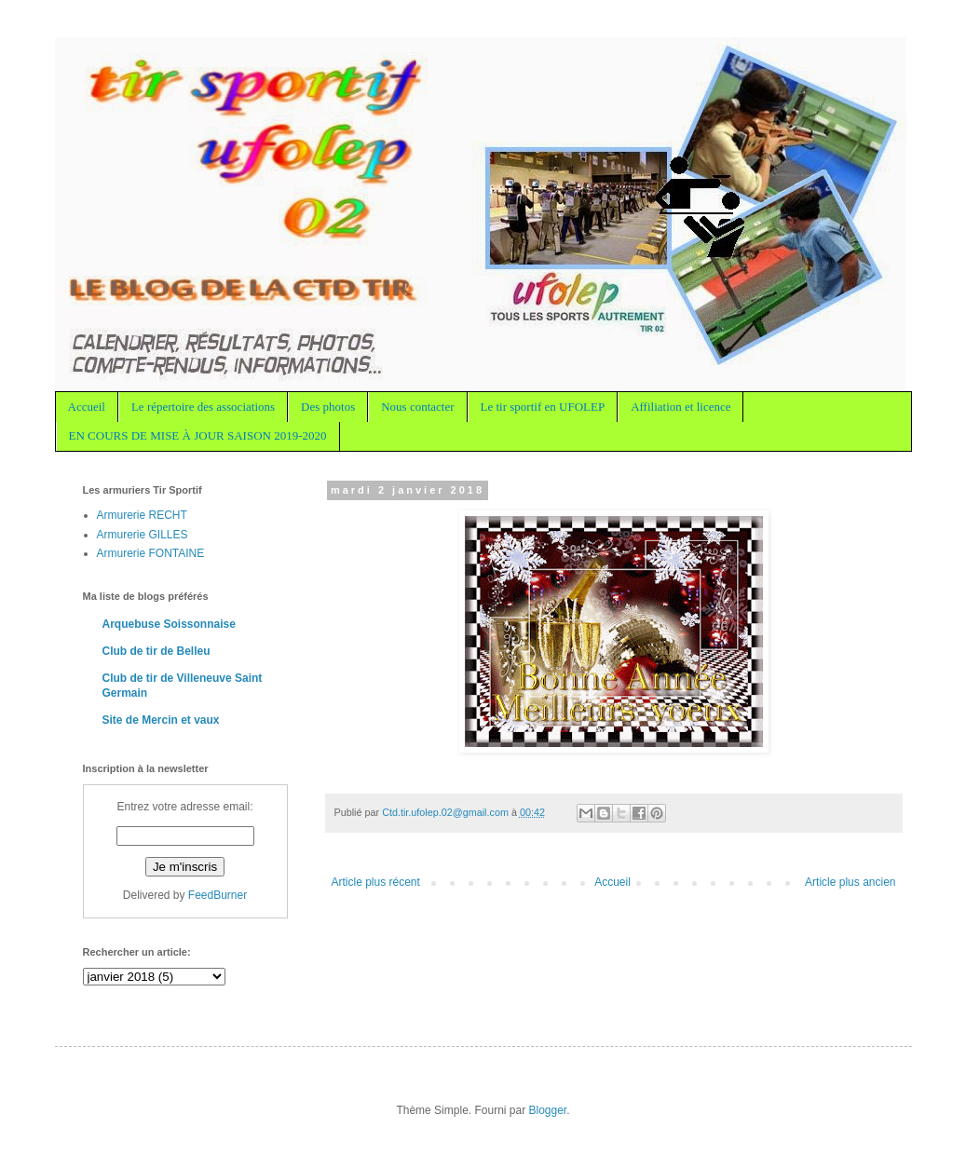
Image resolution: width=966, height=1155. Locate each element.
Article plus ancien (850, 882)
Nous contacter (417, 407)
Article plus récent (376, 882)
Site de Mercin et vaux (161, 720)
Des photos (328, 407)
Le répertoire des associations (203, 407)
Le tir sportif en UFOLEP (543, 407)
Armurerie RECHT (142, 515)
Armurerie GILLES (142, 534)
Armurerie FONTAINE (151, 553)
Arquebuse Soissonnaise (169, 624)
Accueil (86, 407)
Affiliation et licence (680, 407)
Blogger (548, 1110)
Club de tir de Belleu (156, 651)
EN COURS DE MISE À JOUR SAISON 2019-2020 (198, 435)
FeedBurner (217, 895)
